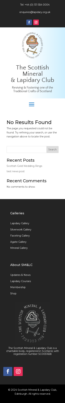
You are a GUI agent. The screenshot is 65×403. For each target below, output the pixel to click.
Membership (18, 287)
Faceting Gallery (20, 235)
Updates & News (20, 275)
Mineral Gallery (19, 247)
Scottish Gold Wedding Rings (24, 166)
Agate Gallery (18, 241)
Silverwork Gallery (20, 229)
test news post (16, 171)
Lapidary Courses (20, 281)
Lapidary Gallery (19, 223)
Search (52, 149)
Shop (13, 293)
